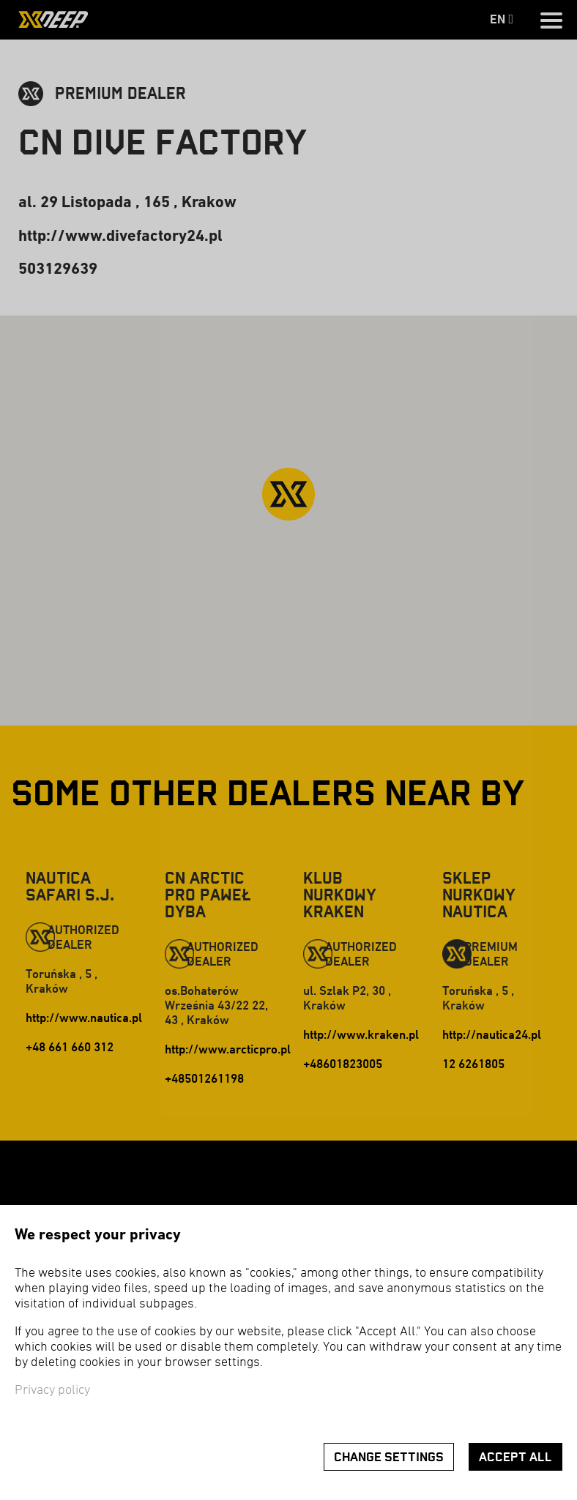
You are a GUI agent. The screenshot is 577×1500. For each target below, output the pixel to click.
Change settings (389, 1457)
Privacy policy (52, 1391)
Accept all (515, 1457)
